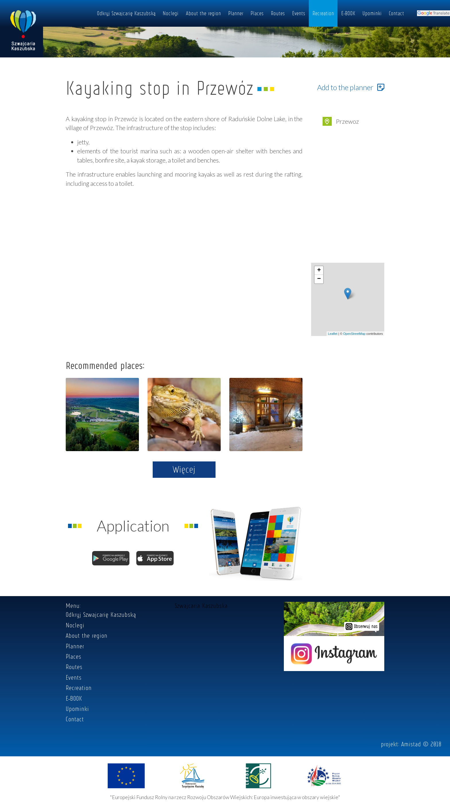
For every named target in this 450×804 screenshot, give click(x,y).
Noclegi (171, 13)
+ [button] (319, 270)
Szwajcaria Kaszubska (201, 606)
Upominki (372, 13)
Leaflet (333, 333)
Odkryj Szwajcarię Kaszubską (126, 13)
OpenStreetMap (354, 333)
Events (298, 13)
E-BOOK (348, 13)
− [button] (319, 279)
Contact (396, 13)
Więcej (184, 469)
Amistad (411, 744)
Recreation (323, 13)
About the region (203, 13)
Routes (278, 13)
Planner (235, 13)
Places (257, 13)
